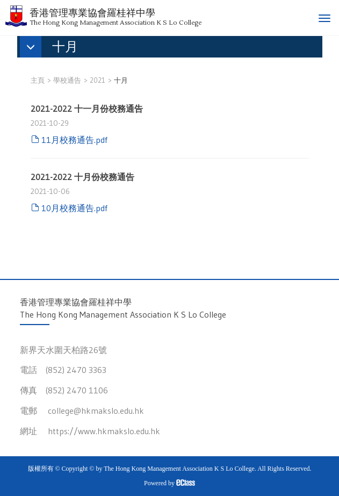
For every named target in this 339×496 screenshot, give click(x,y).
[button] (54, 47)
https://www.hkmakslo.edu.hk (104, 431)
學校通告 (67, 80)
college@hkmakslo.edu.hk (96, 410)
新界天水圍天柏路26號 (63, 349)
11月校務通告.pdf (74, 139)
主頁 (38, 80)
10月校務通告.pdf (74, 208)
